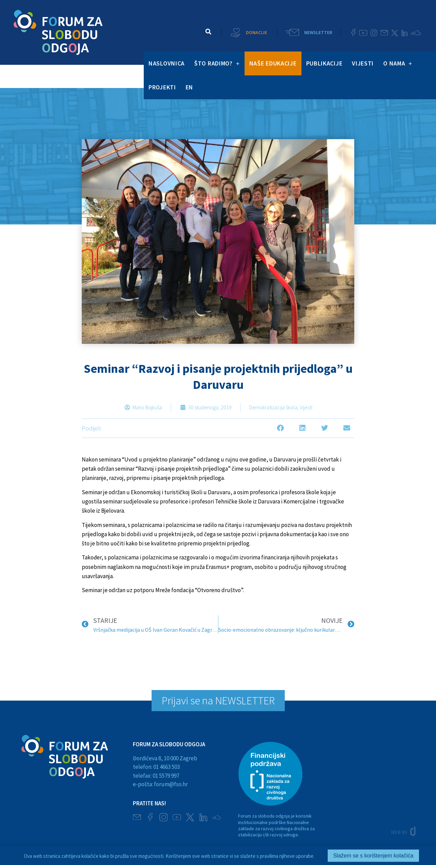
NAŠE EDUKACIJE (273, 63)
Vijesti (306, 407)
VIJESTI (363, 63)
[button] (209, 32)
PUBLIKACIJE (324, 63)
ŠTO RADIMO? (217, 63)
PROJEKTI (162, 87)
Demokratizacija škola (273, 407)
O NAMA (397, 63)
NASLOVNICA (167, 63)
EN (189, 87)
